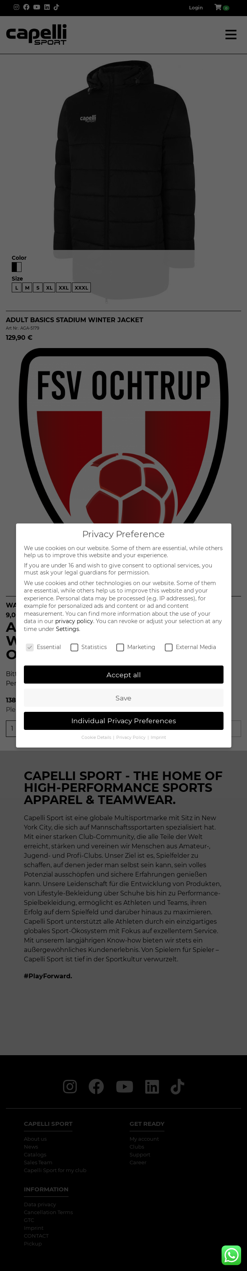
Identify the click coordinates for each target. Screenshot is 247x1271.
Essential (43, 647)
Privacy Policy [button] (131, 737)
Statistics (88, 647)
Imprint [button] (158, 737)
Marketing (135, 647)
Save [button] (123, 698)
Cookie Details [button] (96, 737)
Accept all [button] (123, 675)
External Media (190, 647)
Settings (67, 629)
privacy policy (74, 621)
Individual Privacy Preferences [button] (123, 721)
